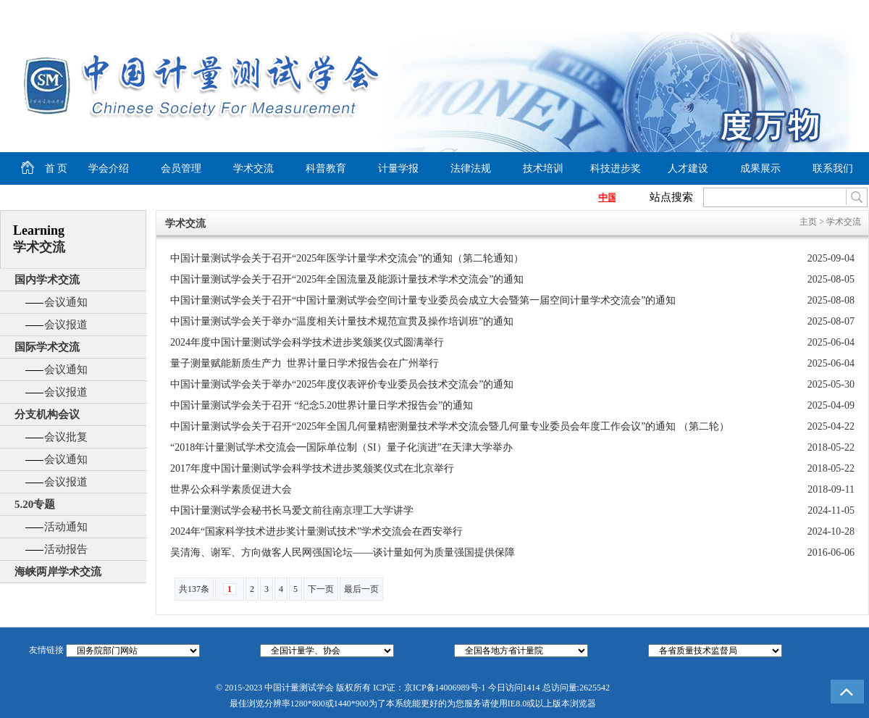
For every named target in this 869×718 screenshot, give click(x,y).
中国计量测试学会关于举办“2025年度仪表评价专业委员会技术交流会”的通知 (341, 384)
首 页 (33, 168)
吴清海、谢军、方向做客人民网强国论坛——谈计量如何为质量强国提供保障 (342, 552)
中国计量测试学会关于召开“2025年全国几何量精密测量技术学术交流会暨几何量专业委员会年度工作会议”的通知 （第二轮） (449, 426)
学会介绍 (108, 168)
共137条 (194, 589)
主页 (808, 222)
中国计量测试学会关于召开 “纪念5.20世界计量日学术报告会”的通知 (321, 405)
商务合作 (837, 12)
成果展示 (760, 168)
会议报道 (66, 324)
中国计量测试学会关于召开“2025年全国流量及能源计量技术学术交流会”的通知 (347, 279)
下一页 (321, 589)
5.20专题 (34, 504)
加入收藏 (793, 12)
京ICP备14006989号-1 (445, 687)
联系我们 (833, 168)
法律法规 (470, 168)
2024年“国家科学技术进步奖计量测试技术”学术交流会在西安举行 (316, 531)
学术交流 (253, 168)
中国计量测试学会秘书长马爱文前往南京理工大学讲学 (291, 510)
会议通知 (66, 302)
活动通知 (66, 527)
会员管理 (181, 168)
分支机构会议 (47, 414)
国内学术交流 (47, 279)
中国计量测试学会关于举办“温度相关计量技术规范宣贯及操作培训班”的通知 (341, 321)
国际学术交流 (47, 347)
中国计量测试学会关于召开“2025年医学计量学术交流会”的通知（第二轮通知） (347, 258)
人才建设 (688, 168)
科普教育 (326, 168)
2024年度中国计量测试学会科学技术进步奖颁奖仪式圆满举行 (307, 342)
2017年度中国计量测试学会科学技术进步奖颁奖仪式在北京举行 (312, 468)
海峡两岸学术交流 (57, 571)
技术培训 (543, 168)
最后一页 (361, 589)
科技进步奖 (615, 168)
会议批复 (66, 437)
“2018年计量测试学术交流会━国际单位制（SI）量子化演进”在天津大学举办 (341, 447)
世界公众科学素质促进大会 (231, 489)
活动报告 (66, 549)
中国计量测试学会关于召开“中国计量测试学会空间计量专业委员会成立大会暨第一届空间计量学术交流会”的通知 (423, 300)
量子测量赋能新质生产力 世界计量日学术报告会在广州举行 (304, 363)
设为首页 (739, 12)
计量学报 (398, 168)
